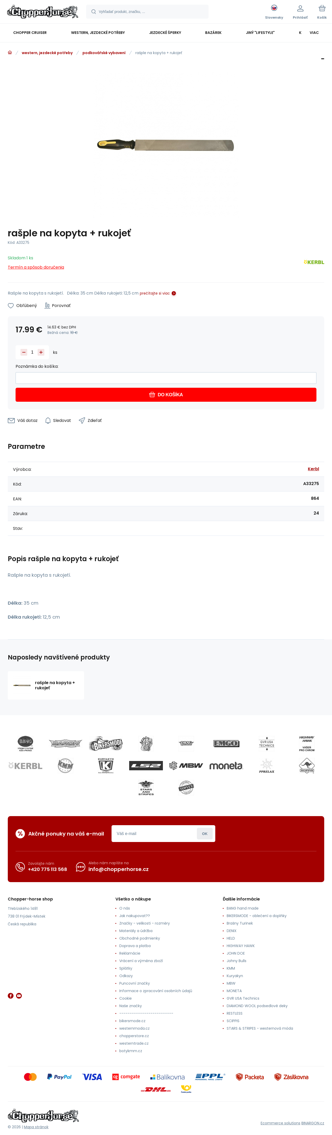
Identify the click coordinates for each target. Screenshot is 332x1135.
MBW (231, 983)
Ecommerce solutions (280, 1123)
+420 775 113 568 (47, 869)
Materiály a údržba (136, 930)
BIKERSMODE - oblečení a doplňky (257, 915)
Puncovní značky (134, 983)
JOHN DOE (236, 953)
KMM (231, 968)
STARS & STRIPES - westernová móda (260, 1028)
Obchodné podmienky (139, 938)
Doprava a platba (135, 945)
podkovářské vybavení (104, 52)
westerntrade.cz (134, 1043)
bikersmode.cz (132, 1020)
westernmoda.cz (134, 1028)
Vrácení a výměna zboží (141, 960)
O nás (124, 908)
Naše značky (130, 1005)
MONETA (234, 990)
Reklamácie (129, 953)
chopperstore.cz (134, 1035)
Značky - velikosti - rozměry (144, 923)
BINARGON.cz (312, 1123)
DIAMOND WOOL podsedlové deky (257, 1005)
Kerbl (313, 469)
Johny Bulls (236, 960)
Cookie (125, 998)
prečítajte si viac (155, 293)
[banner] (42, 12)
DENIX (232, 930)
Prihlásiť (205, 833)
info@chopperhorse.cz (118, 869)
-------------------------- (146, 1013)
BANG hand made (243, 908)
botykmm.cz (130, 1050)
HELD (231, 938)
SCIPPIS (233, 1020)
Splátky (125, 968)
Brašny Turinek (240, 923)
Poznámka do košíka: (37, 366)
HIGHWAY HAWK (241, 945)
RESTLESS (235, 1013)
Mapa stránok (36, 1127)
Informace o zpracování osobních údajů (155, 990)
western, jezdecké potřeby (47, 52)
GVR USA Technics (243, 998)
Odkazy (126, 975)
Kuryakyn (235, 975)
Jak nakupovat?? (134, 915)
